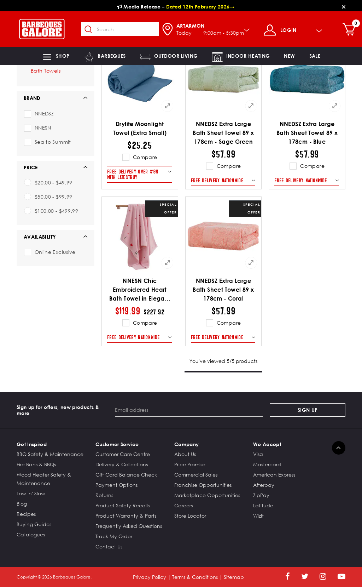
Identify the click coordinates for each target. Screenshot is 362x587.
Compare (145, 157)
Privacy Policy (149, 577)
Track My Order (113, 536)
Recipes (26, 514)
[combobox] (124, 29)
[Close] (343, 6)
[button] (55, 56)
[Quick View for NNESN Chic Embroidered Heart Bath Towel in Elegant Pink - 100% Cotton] (167, 262)
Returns (104, 495)
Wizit (258, 516)
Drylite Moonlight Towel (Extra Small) (140, 128)
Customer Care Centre (122, 454)
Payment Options (116, 485)
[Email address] (189, 410)
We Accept (267, 444)
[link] (289, 56)
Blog (22, 504)
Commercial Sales (195, 475)
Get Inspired (32, 444)
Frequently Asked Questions (128, 526)
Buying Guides (34, 524)
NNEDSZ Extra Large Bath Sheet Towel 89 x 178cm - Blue (307, 132)
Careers (183, 505)
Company (186, 444)
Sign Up (307, 410)
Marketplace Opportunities (207, 495)
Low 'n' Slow (31, 493)
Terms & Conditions (195, 577)
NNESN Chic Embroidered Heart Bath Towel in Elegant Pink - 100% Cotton (139, 290)
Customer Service (117, 444)
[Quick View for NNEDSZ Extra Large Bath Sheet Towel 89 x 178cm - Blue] (334, 106)
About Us (185, 454)
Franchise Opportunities (203, 485)
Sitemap (234, 577)
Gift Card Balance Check (126, 475)
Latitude (263, 505)
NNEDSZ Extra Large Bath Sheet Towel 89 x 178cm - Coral (223, 289)
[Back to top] (338, 448)
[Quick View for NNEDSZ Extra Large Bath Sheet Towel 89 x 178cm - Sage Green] (251, 106)
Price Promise (189, 464)
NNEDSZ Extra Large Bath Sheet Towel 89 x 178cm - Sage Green (223, 132)
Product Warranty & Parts (125, 516)
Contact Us (108, 546)
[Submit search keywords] (92, 29)
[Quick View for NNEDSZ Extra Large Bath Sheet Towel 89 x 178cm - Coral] (251, 262)
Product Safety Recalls (122, 505)
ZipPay (261, 495)
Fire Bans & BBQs (36, 464)
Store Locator (190, 516)
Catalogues (31, 534)
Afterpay (263, 485)
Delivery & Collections (121, 464)
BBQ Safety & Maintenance (50, 454)
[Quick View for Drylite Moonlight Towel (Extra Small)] (167, 106)
